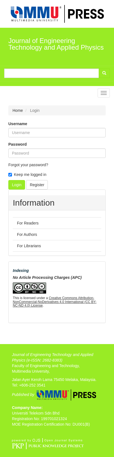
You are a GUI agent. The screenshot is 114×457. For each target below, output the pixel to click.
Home (18, 110)
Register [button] (37, 185)
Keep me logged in (27, 174)
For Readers (28, 223)
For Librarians (29, 246)
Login (16, 185)
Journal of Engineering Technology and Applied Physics (56, 44)
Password (17, 144)
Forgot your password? (28, 165)
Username (17, 124)
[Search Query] (51, 73)
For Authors (27, 234)
